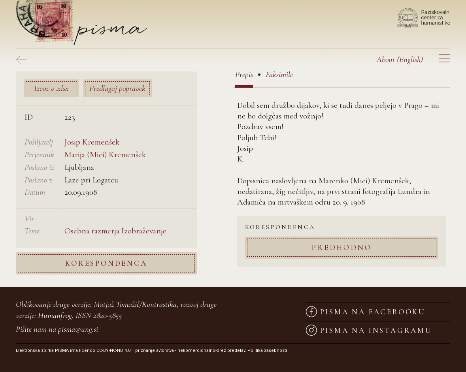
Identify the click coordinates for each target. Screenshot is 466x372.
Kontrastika (159, 304)
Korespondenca (106, 263)
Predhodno (341, 247)
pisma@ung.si (78, 329)
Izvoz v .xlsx (51, 88)
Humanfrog (55, 315)
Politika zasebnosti (267, 350)
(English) (400, 59)
